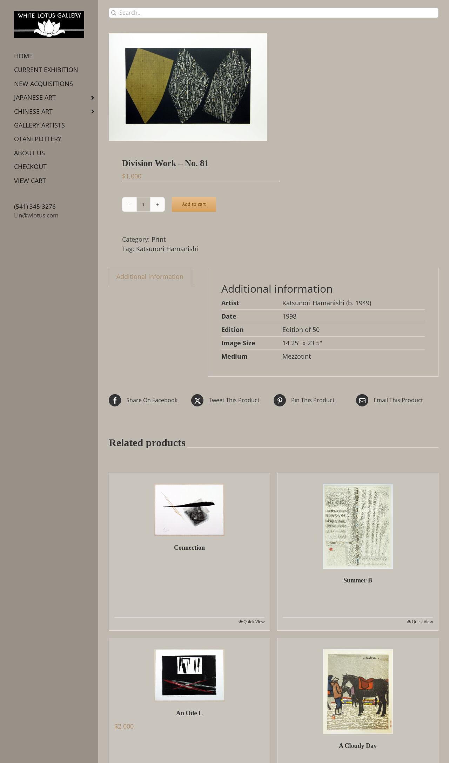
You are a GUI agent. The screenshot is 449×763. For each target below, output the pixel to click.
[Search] (114, 13)
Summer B (357, 580)
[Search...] (273, 13)
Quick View (253, 622)
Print (159, 239)
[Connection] (189, 504)
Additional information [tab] (149, 276)
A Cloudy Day (358, 745)
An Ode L (189, 713)
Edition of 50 (301, 329)
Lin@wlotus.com (36, 215)
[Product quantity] (143, 204)
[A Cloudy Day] (357, 686)
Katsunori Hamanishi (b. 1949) (326, 303)
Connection (189, 547)
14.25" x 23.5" (302, 343)
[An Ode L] (189, 670)
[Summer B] (357, 521)
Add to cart (194, 204)
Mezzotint (296, 356)
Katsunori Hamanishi (167, 248)
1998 (289, 316)
